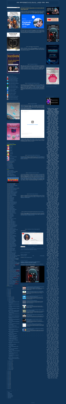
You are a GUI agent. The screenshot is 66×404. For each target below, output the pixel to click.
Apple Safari (56, 231)
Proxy (48, 172)
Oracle (54, 154)
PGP (58, 202)
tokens (52, 141)
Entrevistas (53, 123)
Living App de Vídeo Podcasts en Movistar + (34, 83)
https (50, 164)
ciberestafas (53, 169)
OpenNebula (50, 352)
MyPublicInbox (10, 393)
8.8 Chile (9, 147)
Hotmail (48, 196)
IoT (51, 147)
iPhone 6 (53, 303)
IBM (53, 189)
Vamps (48, 274)
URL (51, 360)
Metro (53, 347)
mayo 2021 (10, 364)
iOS (53, 124)
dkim (57, 205)
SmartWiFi (55, 193)
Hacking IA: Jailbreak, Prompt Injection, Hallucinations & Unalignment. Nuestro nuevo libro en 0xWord (30, 262)
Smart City (51, 242)
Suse (57, 298)
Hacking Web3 (12, 198)
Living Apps (30, 31)
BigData (56, 133)
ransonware (49, 376)
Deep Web (48, 189)
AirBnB (55, 288)
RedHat (52, 229)
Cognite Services (54, 279)
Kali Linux (56, 170)
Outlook (48, 225)
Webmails (55, 192)
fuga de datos (56, 148)
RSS (54, 189)
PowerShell (49, 133)
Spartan (48, 358)
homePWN (48, 323)
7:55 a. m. (33, 247)
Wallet (57, 256)
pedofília (57, 372)
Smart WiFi (41, 195)
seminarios (57, 267)
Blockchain (51, 132)
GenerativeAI (54, 128)
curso (53, 184)
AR (56, 326)
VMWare (54, 299)
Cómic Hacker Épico (12, 253)
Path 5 (47, 203)
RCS (52, 314)
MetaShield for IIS (53, 311)
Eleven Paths (55, 119)
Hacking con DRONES (13, 240)
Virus (55, 219)
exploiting (54, 146)
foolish (54, 209)
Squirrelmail (55, 316)
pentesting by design (52, 373)
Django (51, 291)
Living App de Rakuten (40, 85)
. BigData (58, 325)
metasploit (53, 130)
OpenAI (54, 158)
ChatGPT (49, 125)
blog (52, 145)
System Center (48, 299)
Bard (50, 193)
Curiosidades (55, 109)
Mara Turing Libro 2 (12, 211)
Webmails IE (48, 362)
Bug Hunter (11, 183)
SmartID (55, 242)
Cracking (54, 152)
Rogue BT (51, 315)
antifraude (53, 275)
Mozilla (51, 263)
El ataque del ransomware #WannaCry (31, 300)
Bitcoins (48, 144)
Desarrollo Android (12, 264)
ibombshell (51, 239)
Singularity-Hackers (10, 395)
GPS (51, 152)
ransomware (48, 182)
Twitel (58, 193)
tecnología (52, 214)
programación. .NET (49, 375)
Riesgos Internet (12, 232)
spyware (52, 231)
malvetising (48, 372)
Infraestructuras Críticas (13, 245)
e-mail (53, 125)
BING (52, 143)
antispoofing (51, 249)
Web (53, 361)
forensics (48, 193)
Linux (57, 117)
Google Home (49, 218)
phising (47, 325)
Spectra (57, 121)
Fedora (48, 292)
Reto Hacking (55, 122)
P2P (52, 193)
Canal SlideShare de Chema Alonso (13, 96)
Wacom (49, 361)
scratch (57, 250)
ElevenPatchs (51, 334)
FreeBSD (50, 336)
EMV (54, 280)
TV (55, 233)
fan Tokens (48, 167)
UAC (51, 166)
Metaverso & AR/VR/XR (13, 195)
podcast (53, 147)
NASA (58, 349)
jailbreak (56, 153)
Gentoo (51, 292)
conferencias (56, 112)
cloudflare (57, 166)
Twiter (55, 359)
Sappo (53, 255)
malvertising (48, 277)
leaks (52, 226)
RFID (58, 228)
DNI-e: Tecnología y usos (12, 280)
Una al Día (10, 279)
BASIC (52, 251)
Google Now (52, 338)
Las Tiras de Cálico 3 (13, 193)
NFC (55, 204)
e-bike (54, 302)
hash (50, 286)
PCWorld (56, 160)
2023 (8, 293)
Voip (47, 185)
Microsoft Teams (54, 262)
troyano (55, 191)
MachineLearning (49, 311)
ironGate (56, 371)
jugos (57, 371)
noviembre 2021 (11, 298)
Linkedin (48, 192)
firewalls (52, 276)
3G (50, 197)
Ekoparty (9, 150)
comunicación (48, 302)
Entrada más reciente (24, 255)
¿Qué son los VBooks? (10, 170)
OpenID (47, 352)
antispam (53, 201)
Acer (49, 327)
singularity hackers (49, 179)
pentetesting (49, 374)
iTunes (47, 371)
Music (49, 241)
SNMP (55, 264)
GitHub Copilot (51, 228)
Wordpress (52, 153)
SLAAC (51, 255)
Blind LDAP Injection (49, 168)
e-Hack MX (10, 153)
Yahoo (52, 195)
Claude (54, 179)
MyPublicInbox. (48, 349)
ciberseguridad (56, 111)
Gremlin (50, 254)
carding (53, 257)
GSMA (48, 228)
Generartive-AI (56, 336)
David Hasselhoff (49, 221)
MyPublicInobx (49, 312)
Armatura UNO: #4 (12, 221)
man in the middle (57, 303)
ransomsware (51, 287)
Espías (53, 291)
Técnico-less (48, 166)
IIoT (55, 340)
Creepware (48, 290)
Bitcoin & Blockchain (12, 243)
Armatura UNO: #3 (12, 222)
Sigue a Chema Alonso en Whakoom (13, 83)
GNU (54, 240)
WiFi (56, 135)
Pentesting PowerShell (13, 252)
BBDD (49, 268)
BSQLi (51, 217)
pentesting (50, 110)
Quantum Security (12, 185)
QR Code (48, 264)
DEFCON (56, 217)
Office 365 (57, 208)
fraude (49, 135)
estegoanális (49, 322)
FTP (53, 227)
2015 (8, 377)
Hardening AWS (12, 199)
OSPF (54, 350)
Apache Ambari (54, 327)
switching (54, 277)
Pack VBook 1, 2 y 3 (10, 173)
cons (57, 149)
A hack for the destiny (13, 239)
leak (49, 158)
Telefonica (50, 256)
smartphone (56, 172)
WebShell (58, 361)
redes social (52, 376)
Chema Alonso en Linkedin (11, 93)
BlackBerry (49, 252)
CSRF (57, 214)
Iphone (48, 117)
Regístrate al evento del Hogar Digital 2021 (34, 229)
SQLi (53, 190)
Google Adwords (56, 337)
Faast (54, 161)
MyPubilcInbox (54, 263)
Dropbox (52, 240)
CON (54, 141)
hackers (55, 116)
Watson (52, 361)
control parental (56, 220)
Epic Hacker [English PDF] (13, 256)
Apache (55, 144)
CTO (56, 268)
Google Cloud (56, 207)
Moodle (49, 263)
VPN (57, 184)
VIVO (53, 265)
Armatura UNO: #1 (12, 224)
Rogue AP (50, 264)
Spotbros (51, 358)
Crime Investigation (12, 241)
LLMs (52, 124)
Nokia (55, 312)
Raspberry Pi (11, 216)
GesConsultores (52, 337)
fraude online (56, 157)
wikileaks (48, 190)
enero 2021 (10, 369)
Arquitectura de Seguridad (13, 191)
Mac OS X (52, 156)
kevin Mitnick (48, 231)
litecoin (57, 276)
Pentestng (51, 313)
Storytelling (11, 200)
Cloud (51, 158)
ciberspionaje (52, 244)
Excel (54, 170)
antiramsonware (56, 364)
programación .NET (50, 191)
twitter (51, 129)
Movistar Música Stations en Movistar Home (34, 155)
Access (47, 278)
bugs (50, 137)
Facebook (55, 125)
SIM (47, 219)
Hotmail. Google (48, 340)
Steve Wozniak (49, 237)
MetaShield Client (49, 262)
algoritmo (55, 238)
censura (56, 257)
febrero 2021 (10, 368)
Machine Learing (53, 346)
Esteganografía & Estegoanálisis (14, 258)
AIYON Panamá (10, 158)
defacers (52, 302)
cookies (55, 244)
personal (56, 124)
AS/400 (58, 326)
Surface (58, 316)
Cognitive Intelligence (55, 131)
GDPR (53, 204)
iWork (49, 266)
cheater (51, 301)
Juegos (48, 143)
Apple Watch (55, 278)
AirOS (51, 327)
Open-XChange (57, 351)
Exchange (56, 291)
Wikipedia (53, 274)
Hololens (57, 339)
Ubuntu (56, 156)
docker (48, 164)
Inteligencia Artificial (50, 111)
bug (53, 129)
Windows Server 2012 (13, 270)
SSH (51, 203)
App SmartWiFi (41, 211)
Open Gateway (52, 196)
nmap (50, 245)
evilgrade (50, 303)
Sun (48, 209)
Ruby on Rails (50, 233)
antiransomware (51, 216)
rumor (54, 376)
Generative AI (56, 142)
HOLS (58, 292)
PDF (53, 173)
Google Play (48, 156)
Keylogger (50, 310)
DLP (49, 240)
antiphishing (50, 209)
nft (57, 178)
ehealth (50, 226)
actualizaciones (49, 300)
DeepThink (48, 291)
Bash (50, 268)
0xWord (9, 392)
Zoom (51, 275)
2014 (8, 378)
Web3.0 (51, 274)
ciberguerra (49, 160)
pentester (57, 183)
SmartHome (31, 249)
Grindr (54, 338)
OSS (56, 350)
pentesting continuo (53, 250)
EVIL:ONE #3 (12, 215)
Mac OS (50, 346)
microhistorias (49, 161)
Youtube (48, 140)
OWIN (58, 350)
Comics (52, 118)
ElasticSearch (48, 334)
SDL (56, 315)
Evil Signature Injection (56, 334)
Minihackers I (12, 187)
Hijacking (51, 173)
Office (49, 165)
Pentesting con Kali (13, 171)
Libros (53, 113)
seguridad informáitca (52, 267)
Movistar (53, 136)
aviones (48, 301)
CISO (55, 214)
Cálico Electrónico (10, 396)
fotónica (48, 286)
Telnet (53, 359)
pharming (58, 324)
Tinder (53, 256)
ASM (55, 239)
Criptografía (49, 131)
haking (57, 322)
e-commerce (54, 206)
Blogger (56, 203)
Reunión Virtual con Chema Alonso (13, 78)
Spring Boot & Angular (13, 231)
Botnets (48, 173)
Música (48, 132)
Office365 (57, 204)
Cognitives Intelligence (50, 253)
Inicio (33, 255)
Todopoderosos (23, 106)
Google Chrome (49, 149)
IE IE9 (57, 141)
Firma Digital (56, 197)
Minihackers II (12, 186)
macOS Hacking (12, 242)
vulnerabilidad (52, 288)
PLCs (54, 241)
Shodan (49, 152)
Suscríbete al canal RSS (11, 94)
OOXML (58, 168)
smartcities (55, 245)
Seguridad (52, 219)
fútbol (57, 249)
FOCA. (52, 335)
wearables (55, 325)
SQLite (49, 219)
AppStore (52, 278)
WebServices (57, 299)
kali (58, 156)
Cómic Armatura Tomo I (13, 233)
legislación (54, 183)
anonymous (48, 244)
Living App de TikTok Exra (33, 64)
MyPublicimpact (10, 394)
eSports (48, 303)
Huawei (51, 340)
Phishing (56, 136)
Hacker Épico (11, 268)
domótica (48, 239)
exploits (56, 165)
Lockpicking (54, 310)
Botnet (51, 182)
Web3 (58, 129)
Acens (49, 278)
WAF (54, 237)
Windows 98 (54, 362)
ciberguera (56, 301)
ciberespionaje (55, 145)
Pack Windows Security (10, 167)
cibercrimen (49, 136)
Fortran (48, 336)
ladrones (54, 276)
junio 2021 (10, 363)
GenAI (51, 117)
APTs (58, 277)
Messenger (50, 215)
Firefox (51, 146)
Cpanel (58, 289)
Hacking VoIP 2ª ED (12, 266)
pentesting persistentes (53, 324)
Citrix (52, 161)
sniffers (56, 201)
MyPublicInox (52, 349)
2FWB (50, 251)
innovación (53, 133)
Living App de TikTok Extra (36, 88)
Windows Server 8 (56, 363)
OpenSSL (57, 232)
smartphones (48, 288)
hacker (54, 195)
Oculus (47, 351)
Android (49, 119)
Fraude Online (11, 277)
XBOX (58, 196)
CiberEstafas (11, 207)
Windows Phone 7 (52, 363)
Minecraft (55, 347)
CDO (47, 184)
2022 (8, 294)
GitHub (57, 195)
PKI (47, 233)
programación (56, 140)
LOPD (54, 182)
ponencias (52, 374)
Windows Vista (54, 137)
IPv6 (50, 143)
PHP (57, 152)
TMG (47, 359)
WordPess (48, 364)
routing (57, 287)
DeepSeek (50, 184)
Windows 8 (49, 157)
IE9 (57, 221)
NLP (53, 312)
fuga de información (49, 183)
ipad (48, 141)
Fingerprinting (56, 118)
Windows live (50, 257)
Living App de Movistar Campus (38, 175)
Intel (54, 228)
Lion (47, 241)
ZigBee (53, 364)
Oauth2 (54, 208)
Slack (55, 298)
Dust (51, 189)
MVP (56, 228)
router (54, 287)
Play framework (54, 313)
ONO (52, 350)
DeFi (58, 217)
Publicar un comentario (24, 254)
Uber (51, 299)
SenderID (48, 242)
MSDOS (52, 232)
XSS (50, 141)
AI (52, 110)
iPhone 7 (54, 323)
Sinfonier (55, 190)
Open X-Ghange (53, 351)
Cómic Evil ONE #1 (12, 230)
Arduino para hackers (13, 172)
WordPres (51, 364)
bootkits (55, 265)
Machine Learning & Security (14, 229)
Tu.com (55, 194)
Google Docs (48, 338)
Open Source (49, 142)
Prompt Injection (55, 167)
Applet (58, 278)
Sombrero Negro (12, 206)
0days (48, 251)
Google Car (56, 280)
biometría (54, 166)
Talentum (53, 165)
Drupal (54, 253)
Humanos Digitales (53, 218)
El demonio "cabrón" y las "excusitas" (13, 357)
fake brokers (52, 322)
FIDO (50, 335)
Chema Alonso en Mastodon (11, 89)
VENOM (58, 360)
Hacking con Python (12, 254)
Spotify (55, 196)
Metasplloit (50, 347)
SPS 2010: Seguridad (12, 281)
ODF (56, 179)
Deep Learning (53, 135)
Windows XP (56, 159)
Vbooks (57, 233)
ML (52, 194)
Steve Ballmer (53, 358)
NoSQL (58, 263)
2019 (8, 372)
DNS (49, 147)
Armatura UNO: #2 (12, 223)
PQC (56, 241)
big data (49, 130)
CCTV (47, 289)
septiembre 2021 (11, 300)
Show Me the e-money (13, 218)
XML (55, 274)
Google (52, 112)
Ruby (50, 203)
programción (53, 375)
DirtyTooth (49, 204)
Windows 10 (51, 148)
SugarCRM (57, 358)
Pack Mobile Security (10, 166)
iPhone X (56, 323)
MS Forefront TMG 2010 (12, 282)
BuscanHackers (54, 268)
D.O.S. (53, 217)
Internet (49, 120)
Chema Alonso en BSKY (11, 90)
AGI (51, 326)
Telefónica (35, 249)
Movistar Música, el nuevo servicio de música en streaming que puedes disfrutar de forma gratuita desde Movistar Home (32, 139)
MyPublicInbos (55, 348)
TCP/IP (53, 237)
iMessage (48, 250)
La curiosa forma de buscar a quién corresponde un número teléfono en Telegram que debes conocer (34, 296)
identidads (53, 371)
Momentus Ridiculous (50, 208)
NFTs (53, 178)
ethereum (57, 185)
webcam (57, 189)
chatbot (55, 178)
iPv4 (47, 158)
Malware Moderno (12, 208)
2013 (8, 379)
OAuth (55, 215)
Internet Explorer (50, 134)
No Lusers (52, 120)
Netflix (53, 215)
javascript (51, 159)
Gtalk (53, 292)
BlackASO (57, 288)
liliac (47, 324)
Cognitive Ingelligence (55, 252)
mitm (56, 130)
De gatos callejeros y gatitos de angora (13, 310)
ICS (58, 240)
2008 (8, 385)
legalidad (48, 177)
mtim (53, 372)
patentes (52, 245)
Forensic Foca (56, 227)
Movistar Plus (50, 178)
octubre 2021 (10, 299)
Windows (48, 118)
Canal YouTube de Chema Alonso (13, 97)
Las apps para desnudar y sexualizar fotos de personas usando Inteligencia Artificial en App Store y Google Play (35, 287)
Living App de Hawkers (40, 156)
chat (58, 192)
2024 (8, 292)
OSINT (11, 217)
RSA (52, 205)
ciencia (57, 265)
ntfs (55, 372)
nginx (54, 286)
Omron (50, 351)
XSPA (48, 249)
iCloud (47, 266)
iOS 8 (52, 370)
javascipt (52, 286)
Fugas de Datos (56, 177)
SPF (54, 205)
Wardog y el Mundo (12, 265)
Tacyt (51, 165)
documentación (53, 185)
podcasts (48, 146)
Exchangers (48, 335)
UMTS (55, 256)
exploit (53, 142)
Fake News (54, 168)
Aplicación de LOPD (12, 283)
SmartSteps (52, 316)
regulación (51, 277)
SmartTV (57, 158)
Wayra (49, 159)
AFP (58, 304)
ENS (52, 202)
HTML (51, 190)
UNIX (49, 265)
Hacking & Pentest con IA (13, 188)
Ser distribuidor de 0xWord (10, 161)
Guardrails (55, 292)
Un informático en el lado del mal (33, 2)
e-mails (48, 197)
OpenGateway (49, 205)
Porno (55, 254)
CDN (49, 289)
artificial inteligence (54, 300)
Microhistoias (57, 311)
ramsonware (56, 375)
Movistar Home (26, 249)
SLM (54, 229)
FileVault (55, 335)
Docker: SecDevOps (12, 235)
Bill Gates (57, 251)
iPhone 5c (51, 323)
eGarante (49, 276)
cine (57, 179)
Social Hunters (12, 204)
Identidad (54, 117)
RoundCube (54, 315)
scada (57, 206)
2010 (8, 383)
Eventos (52, 108)
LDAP (51, 167)
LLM (57, 116)
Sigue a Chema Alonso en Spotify (13, 86)
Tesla (47, 265)
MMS (47, 346)
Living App (57, 161)
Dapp (53, 290)
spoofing (51, 154)
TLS (47, 256)
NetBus (47, 350)
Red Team (11, 234)
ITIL (58, 340)
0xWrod (50, 326)
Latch (52, 116)
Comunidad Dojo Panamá (12, 156)
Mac (56, 182)
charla (58, 182)
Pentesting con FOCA (13, 259)
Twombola (48, 360)
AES (56, 277)
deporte (55, 249)
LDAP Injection (49, 171)
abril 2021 (10, 365)
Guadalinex (57, 338)
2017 (8, 374)
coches (56, 225)
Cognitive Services (56, 132)
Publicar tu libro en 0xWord (10, 143)
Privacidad (48, 112)
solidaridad (50, 325)
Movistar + (22, 249)
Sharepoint (57, 229)
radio (56, 164)
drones (51, 206)
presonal (57, 374)
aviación (58, 300)
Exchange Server (49, 194)
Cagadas (50, 279)
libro (47, 147)
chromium (53, 301)
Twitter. (57, 359)
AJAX (53, 326)
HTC (49, 339)
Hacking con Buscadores (12, 278)
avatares (58, 238)
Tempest (54, 225)
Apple (52, 119)
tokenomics (51, 144)
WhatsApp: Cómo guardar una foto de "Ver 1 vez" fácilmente (34, 291)
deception (56, 275)
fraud (55, 322)
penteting (50, 304)
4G (53, 239)
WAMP (47, 361)
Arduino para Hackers (13, 228)
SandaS (58, 264)
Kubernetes (11, 205)
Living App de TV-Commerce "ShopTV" (33, 172)
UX (51, 265)
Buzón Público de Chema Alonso (12, 79)
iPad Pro (57, 370)
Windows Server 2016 (13, 244)
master (47, 245)
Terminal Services (51, 172)
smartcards (53, 304)
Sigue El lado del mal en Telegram (12, 80)
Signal (50, 298)
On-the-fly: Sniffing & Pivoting (12, 325)
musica (47, 304)
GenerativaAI (48, 337)
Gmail (57, 146)
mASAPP (52, 266)
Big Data (11, 196)
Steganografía (56, 255)
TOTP (56, 180)
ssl (57, 171)
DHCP (51, 290)
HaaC (56, 240)
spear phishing (49, 214)
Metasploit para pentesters (14, 269)
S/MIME (53, 264)
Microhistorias (12, 267)
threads (52, 325)
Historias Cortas (12, 197)
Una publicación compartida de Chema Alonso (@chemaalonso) (32, 136)
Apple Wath (57, 328)
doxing (48, 206)
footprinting (53, 181)
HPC (48, 339)
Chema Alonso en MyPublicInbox (32, 245)
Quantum (53, 171)
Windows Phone (51, 238)
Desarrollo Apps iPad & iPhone (14, 272)
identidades (50, 371)
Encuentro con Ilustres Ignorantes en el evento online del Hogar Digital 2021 (32, 9)
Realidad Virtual (49, 229)
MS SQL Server (53, 180)
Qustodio (50, 314)
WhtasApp (52, 362)
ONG (57, 218)
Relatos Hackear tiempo (13, 209)
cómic (55, 184)
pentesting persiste (57, 373)
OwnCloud (56, 352)
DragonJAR (10, 145)
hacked (53, 160)
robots (56, 171)
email (57, 244)
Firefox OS (57, 335)
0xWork (47, 326)
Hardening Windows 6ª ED (13, 276)
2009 (8, 384)
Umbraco (54, 360)
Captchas (52, 197)
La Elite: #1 (11, 219)
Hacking (48, 108)
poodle (54, 374)
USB (53, 203)
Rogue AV (48, 315)
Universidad (50, 122)
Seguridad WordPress (13, 246)
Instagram (48, 180)
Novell (52, 254)
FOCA (51, 121)
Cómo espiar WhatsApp (29, 305)
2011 (8, 382)
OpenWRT (53, 352)
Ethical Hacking (12, 174)
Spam (55, 129)
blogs (56, 147)
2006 (8, 388)
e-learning (57, 302)
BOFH (54, 251)
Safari (53, 233)
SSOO (49, 316)
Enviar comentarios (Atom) (28, 257)
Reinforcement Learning (55, 314)
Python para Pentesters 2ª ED (14, 255)
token (52, 170)
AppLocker (54, 328)
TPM (49, 359)
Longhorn (57, 310)
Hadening (52, 339)
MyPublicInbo (52, 348)
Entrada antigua (42, 255)
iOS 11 (50, 370)
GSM (57, 191)
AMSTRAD (49, 207)
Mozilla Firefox (52, 192)
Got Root (11, 247)
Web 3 (55, 361)
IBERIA (53, 340)
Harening (54, 339)
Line (52, 310)
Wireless (57, 155)
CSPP (52, 207)
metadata (48, 154)
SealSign (51, 225)
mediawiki (51, 372)
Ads (54, 231)
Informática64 (50, 201)
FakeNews (51, 177)
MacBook (54, 232)
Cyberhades (9, 397)
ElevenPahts (48, 232)
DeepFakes (52, 140)
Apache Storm (50, 328)
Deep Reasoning (54, 221)
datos (49, 185)
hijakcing (48, 370)
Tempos (54, 121)
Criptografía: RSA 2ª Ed (13, 263)
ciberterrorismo (53, 230)
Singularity (53, 298)
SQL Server (48, 155)
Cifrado (58, 137)
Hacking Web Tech (12, 248)
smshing (56, 304)
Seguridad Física (56, 143)
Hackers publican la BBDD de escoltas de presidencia (33, 323)
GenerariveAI (53, 336)
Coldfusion (51, 280)
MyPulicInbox (55, 349)
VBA (55, 360)
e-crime (52, 157)
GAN (47, 215)
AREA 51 (9, 155)
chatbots (54, 216)
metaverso (53, 164)
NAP (52, 312)
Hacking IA (11, 184)
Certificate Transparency (53, 289)
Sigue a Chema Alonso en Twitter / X (13, 87)
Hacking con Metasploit (13, 236)
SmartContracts (53, 155)
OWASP (52, 241)
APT (58, 167)
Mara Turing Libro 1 (12, 212)
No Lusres (50, 350)
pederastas (49, 324)
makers (56, 181)
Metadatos (49, 123)
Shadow (48, 298)
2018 (8, 373)
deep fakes (57, 230)
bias (55, 205)
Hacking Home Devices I (13, 192)
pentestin (55, 266)
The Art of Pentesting (13, 194)
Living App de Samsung (24, 157)
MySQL (49, 153)
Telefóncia (51, 359)
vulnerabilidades (49, 202)
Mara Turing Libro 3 (12, 210)
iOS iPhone (55, 370)
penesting (48, 373)
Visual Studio (48, 230)
